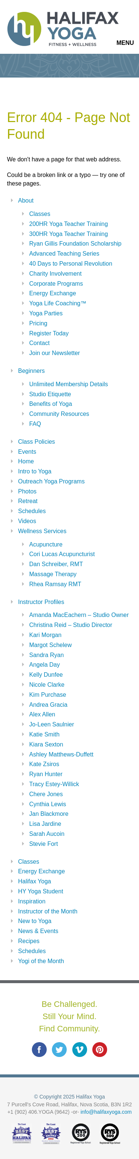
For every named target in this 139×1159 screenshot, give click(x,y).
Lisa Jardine (45, 824)
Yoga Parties (46, 313)
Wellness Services (42, 531)
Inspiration (32, 901)
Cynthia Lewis (47, 804)
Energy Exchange (52, 293)
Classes (39, 214)
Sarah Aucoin (46, 834)
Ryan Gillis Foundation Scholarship (75, 243)
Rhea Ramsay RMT (55, 584)
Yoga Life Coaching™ (57, 303)
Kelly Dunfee (46, 675)
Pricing (38, 323)
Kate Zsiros (44, 764)
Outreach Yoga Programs (51, 481)
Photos (27, 491)
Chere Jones (46, 794)
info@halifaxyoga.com (106, 1112)
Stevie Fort (43, 844)
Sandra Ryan (46, 655)
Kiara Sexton (46, 744)
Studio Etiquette (50, 394)
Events (27, 452)
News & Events (38, 931)
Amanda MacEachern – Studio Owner (79, 615)
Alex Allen (42, 714)
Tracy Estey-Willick (54, 784)
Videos (27, 521)
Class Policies (36, 442)
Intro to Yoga (35, 471)
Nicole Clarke (46, 685)
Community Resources (59, 414)
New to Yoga (35, 921)
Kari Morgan (45, 635)
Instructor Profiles (41, 602)
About (26, 200)
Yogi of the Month (41, 961)
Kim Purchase (47, 695)
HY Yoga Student (40, 891)
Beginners (31, 371)
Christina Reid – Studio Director (70, 625)
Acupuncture (46, 544)
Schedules (32, 511)
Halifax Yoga (34, 881)
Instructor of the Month (47, 911)
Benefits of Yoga (50, 404)
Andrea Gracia (48, 705)
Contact (39, 343)
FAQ (35, 424)
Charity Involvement (55, 273)
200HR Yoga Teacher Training (68, 224)
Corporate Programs (56, 283)
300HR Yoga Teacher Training (68, 234)
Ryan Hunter (46, 774)
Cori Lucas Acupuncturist (62, 554)
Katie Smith (44, 734)
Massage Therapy (53, 574)
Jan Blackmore (49, 814)
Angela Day (44, 664)
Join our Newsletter (54, 353)
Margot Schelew (50, 645)
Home (26, 461)
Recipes (29, 941)
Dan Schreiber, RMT (56, 564)
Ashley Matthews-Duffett (61, 754)
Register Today (49, 333)
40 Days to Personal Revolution (70, 263)
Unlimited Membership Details (68, 384)
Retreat (27, 501)
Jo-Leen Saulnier (51, 724)
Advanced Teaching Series (64, 253)
